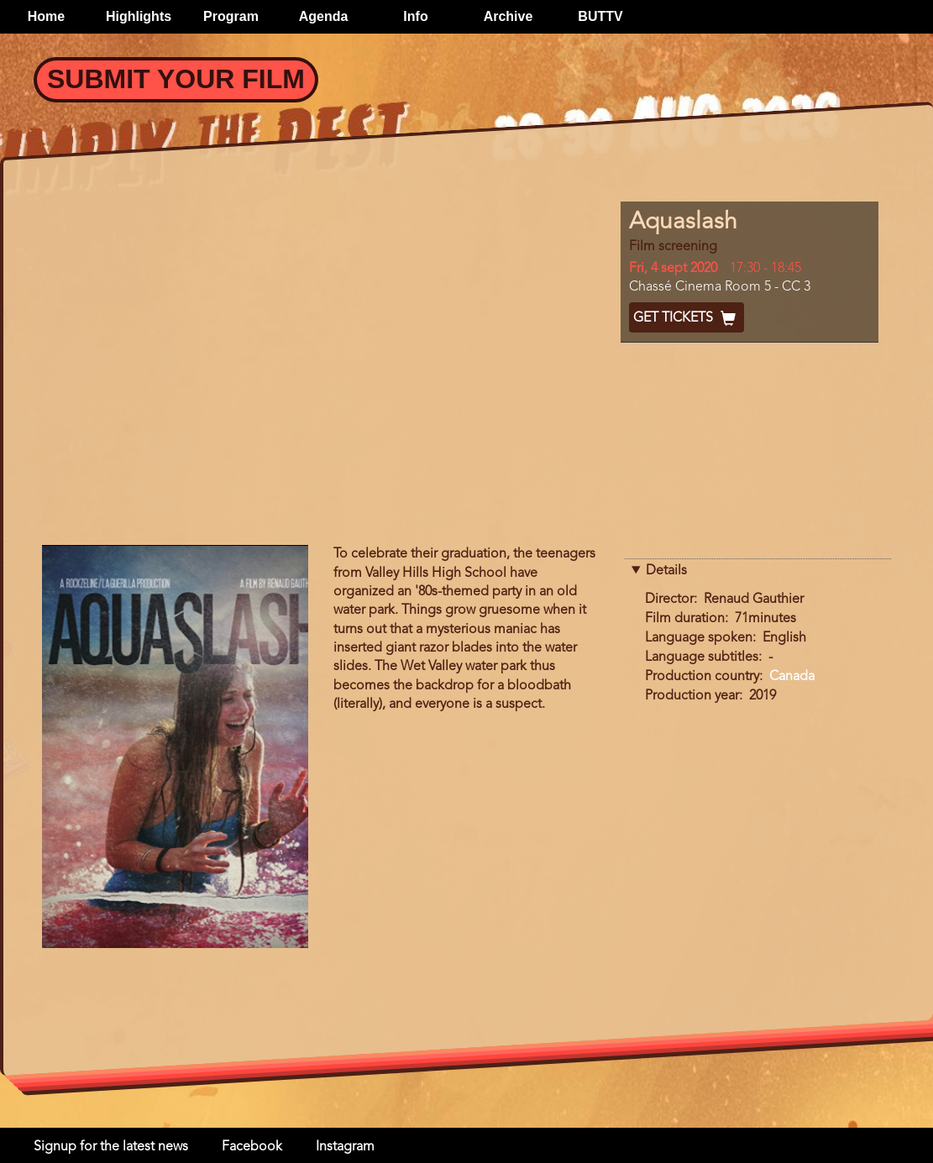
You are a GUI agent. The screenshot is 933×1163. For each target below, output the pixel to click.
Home (46, 16)
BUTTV (600, 16)
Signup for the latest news (111, 1147)
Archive (508, 16)
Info (415, 16)
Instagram (345, 1147)
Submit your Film (176, 79)
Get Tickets (686, 318)
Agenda (324, 16)
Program (231, 16)
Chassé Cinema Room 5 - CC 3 (719, 287)
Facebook (252, 1147)
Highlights (138, 16)
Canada (792, 677)
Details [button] (666, 571)
